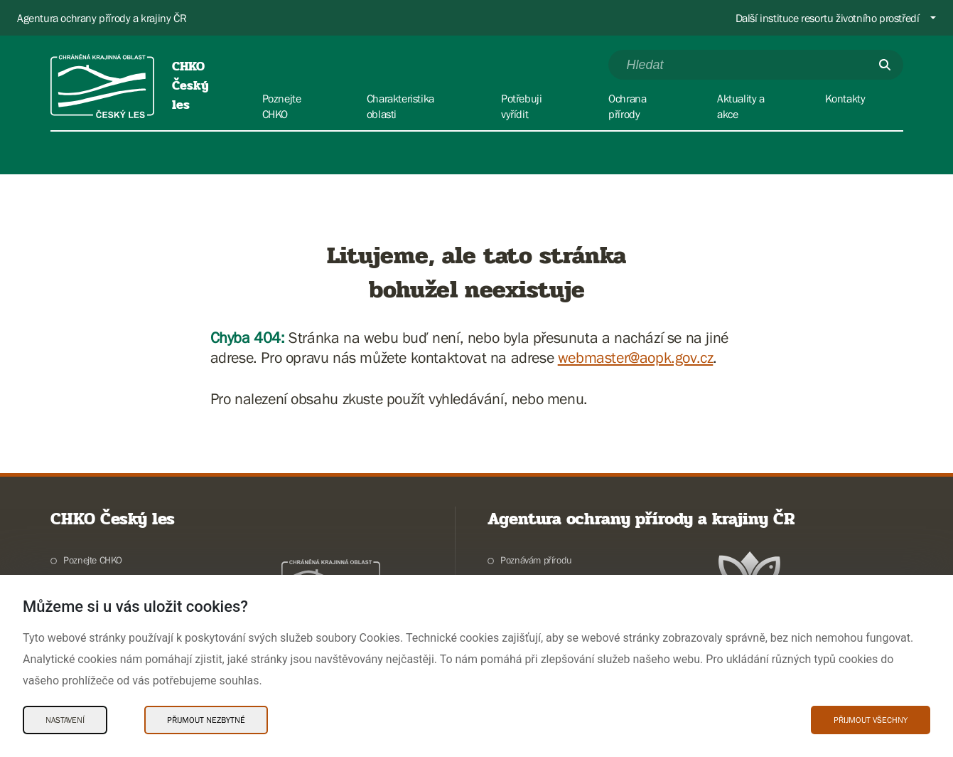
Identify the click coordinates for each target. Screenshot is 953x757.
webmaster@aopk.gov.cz (636, 357)
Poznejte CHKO (92, 560)
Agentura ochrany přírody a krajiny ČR (101, 17)
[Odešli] (885, 65)
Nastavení (65, 720)
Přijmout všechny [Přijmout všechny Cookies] (871, 720)
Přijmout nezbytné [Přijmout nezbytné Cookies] (206, 720)
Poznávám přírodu (536, 560)
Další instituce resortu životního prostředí (828, 17)
